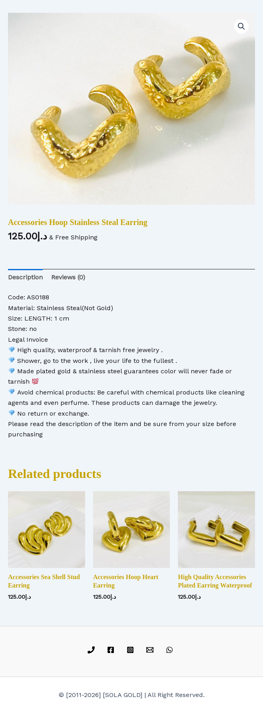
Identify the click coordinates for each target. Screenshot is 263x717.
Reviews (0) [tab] (68, 277)
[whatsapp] (170, 649)
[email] (150, 649)
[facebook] (112, 649)
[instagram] (131, 649)
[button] (241, 26)
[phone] (92, 649)
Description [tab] (25, 277)
